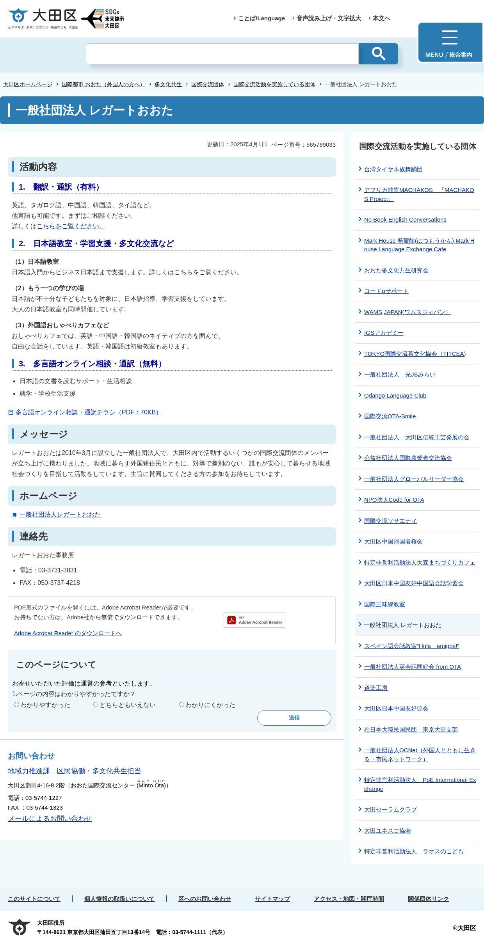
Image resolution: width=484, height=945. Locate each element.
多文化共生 (168, 84)
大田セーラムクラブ (390, 809)
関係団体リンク (428, 898)
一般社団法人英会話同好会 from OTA (412, 666)
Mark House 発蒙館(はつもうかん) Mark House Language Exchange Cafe (419, 245)
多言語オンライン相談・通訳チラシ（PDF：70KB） (89, 412)
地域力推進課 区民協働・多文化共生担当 (75, 771)
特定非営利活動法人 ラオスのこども (414, 851)
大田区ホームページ (27, 84)
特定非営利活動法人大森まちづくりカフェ (419, 562)
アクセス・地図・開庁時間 (349, 898)
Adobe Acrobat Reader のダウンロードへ (68, 633)
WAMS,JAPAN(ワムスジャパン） (407, 312)
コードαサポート (386, 291)
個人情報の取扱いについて (119, 898)
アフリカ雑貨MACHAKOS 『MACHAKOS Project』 (419, 194)
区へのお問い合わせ (204, 898)
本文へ (381, 18)
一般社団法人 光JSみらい (400, 374)
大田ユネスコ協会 (387, 830)
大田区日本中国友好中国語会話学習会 (414, 583)
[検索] (222, 53)
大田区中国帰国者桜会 (393, 541)
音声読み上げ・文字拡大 (329, 18)
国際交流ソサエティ (390, 520)
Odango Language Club (395, 395)
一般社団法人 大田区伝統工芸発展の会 (417, 437)
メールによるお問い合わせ (50, 818)
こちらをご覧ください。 (71, 226)
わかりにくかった (210, 705)
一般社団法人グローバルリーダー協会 (414, 479)
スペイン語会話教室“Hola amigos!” (411, 646)
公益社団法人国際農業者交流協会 (408, 458)
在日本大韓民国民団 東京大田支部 (411, 729)
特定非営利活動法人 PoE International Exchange (420, 784)
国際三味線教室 (384, 604)
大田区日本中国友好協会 (396, 708)
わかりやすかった (45, 705)
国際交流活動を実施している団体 (274, 84)
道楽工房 (376, 687)
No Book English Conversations (405, 219)
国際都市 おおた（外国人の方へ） (103, 84)
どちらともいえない (128, 705)
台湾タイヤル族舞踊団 (393, 169)
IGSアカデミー (384, 332)
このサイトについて (34, 898)
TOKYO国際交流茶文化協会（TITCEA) (415, 353)
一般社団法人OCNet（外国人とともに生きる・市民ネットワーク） (420, 754)
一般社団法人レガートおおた (60, 514)
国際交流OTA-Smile (390, 416)
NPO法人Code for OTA (394, 499)
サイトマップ (272, 898)
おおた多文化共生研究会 (396, 270)
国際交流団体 (207, 84)
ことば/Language (261, 18)
